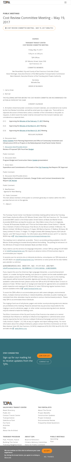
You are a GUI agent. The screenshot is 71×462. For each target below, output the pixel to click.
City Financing (43, 167)
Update (35, 160)
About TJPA (29, 437)
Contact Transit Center (11, 415)
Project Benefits (44, 413)
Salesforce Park (9, 420)
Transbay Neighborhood (12, 445)
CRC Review (13, 181)
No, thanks (49, 457)
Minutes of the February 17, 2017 (31, 121)
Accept (47, 451)
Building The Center (10, 442)
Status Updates (8, 141)
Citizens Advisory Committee (36, 442)
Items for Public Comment (35, 445)
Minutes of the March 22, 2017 (30, 131)
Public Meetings (11, 13)
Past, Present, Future (11, 440)
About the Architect (10, 430)
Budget (31, 149)
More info (7, 458)
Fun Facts (6, 423)
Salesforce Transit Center (15, 407)
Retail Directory (9, 410)
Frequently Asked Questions (49, 423)
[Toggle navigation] (65, 2)
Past (52, 441)
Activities (6, 425)
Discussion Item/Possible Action (16, 147)
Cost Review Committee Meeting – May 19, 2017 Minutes (30, 28)
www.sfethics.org (21, 329)
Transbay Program (11, 437)
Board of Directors (32, 440)
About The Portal (44, 410)
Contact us (44, 362)
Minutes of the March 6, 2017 (30, 126)
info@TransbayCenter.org (15, 251)
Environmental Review (46, 420)
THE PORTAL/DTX (45, 407)
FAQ (4, 428)
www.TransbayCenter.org (32, 289)
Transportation (9, 418)
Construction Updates (46, 415)
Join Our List (44, 356)
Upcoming (54, 439)
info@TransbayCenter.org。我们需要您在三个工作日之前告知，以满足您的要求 (29, 268)
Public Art (6, 413)
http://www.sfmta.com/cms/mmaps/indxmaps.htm (32, 236)
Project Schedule (44, 418)
